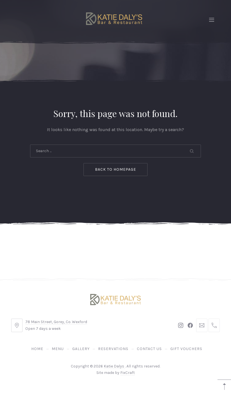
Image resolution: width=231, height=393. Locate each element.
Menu (58, 348)
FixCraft (127, 372)
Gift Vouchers (186, 348)
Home (37, 348)
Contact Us (149, 348)
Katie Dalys (114, 366)
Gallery (81, 348)
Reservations (113, 348)
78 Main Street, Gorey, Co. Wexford (56, 321)
